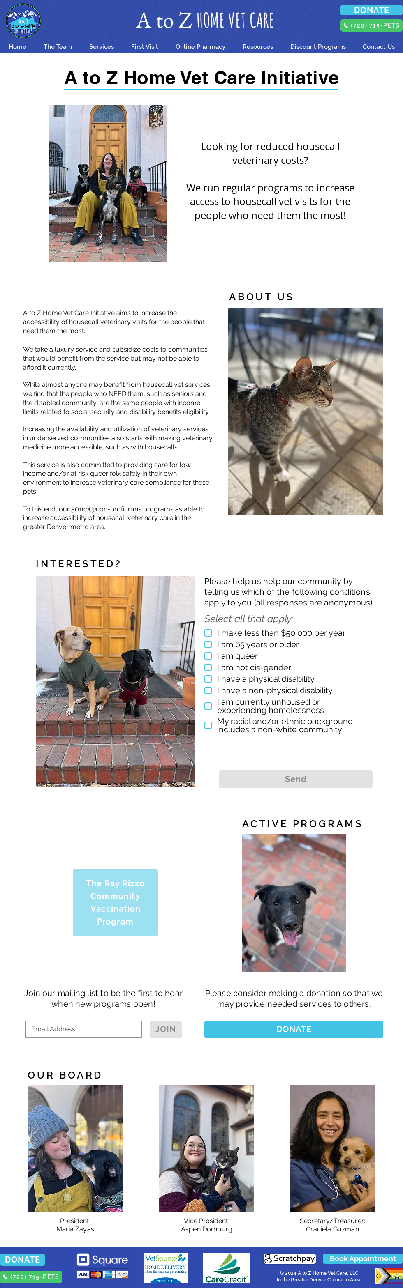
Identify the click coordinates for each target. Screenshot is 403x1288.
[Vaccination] (115, 909)
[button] (144, 47)
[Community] (115, 896)
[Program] (115, 925)
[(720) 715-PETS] (371, 25)
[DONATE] (371, 10)
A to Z (166, 19)
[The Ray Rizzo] (115, 879)
